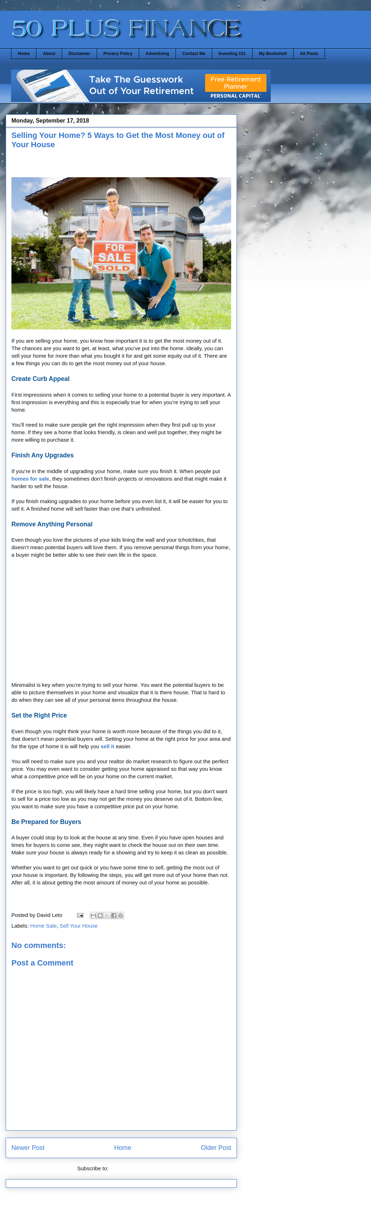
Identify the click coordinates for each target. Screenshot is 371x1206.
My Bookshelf (273, 53)
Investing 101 (232, 53)
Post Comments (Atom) (138, 1168)
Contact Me (193, 53)
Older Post (216, 1147)
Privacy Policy (117, 53)
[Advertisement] (121, 624)
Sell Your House (79, 926)
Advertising (157, 53)
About (49, 53)
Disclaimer (79, 53)
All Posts (309, 53)
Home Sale (43, 926)
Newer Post (28, 1147)
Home (24, 53)
